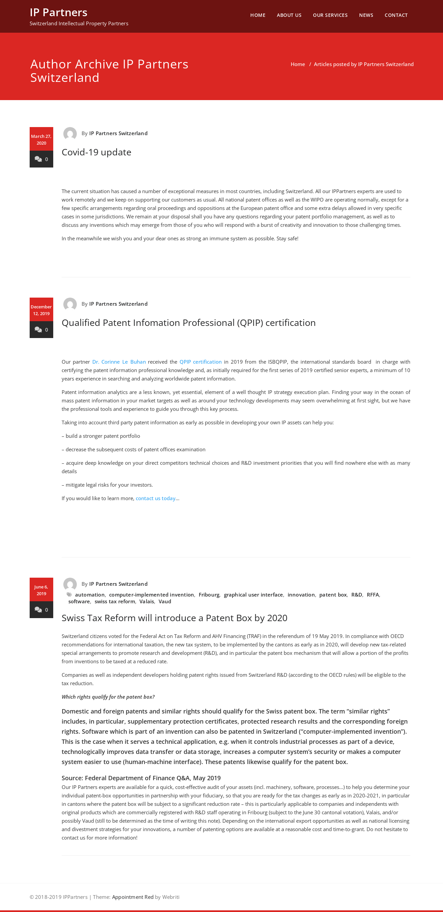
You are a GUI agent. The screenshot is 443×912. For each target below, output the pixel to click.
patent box (333, 594)
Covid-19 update (96, 152)
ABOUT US (289, 15)
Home (298, 64)
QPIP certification (201, 361)
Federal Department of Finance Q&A (137, 778)
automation (90, 594)
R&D (356, 594)
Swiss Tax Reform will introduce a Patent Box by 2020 (174, 617)
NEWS (366, 15)
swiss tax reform (115, 601)
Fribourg (209, 594)
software (79, 601)
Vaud (165, 601)
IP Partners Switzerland (118, 133)
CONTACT (396, 15)
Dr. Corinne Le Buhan (119, 361)
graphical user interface (253, 594)
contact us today (156, 498)
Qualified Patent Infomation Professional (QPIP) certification (189, 322)
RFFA (373, 594)
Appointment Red (132, 896)
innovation (301, 594)
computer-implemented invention (151, 594)
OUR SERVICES (330, 15)
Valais (146, 601)
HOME (257, 15)
